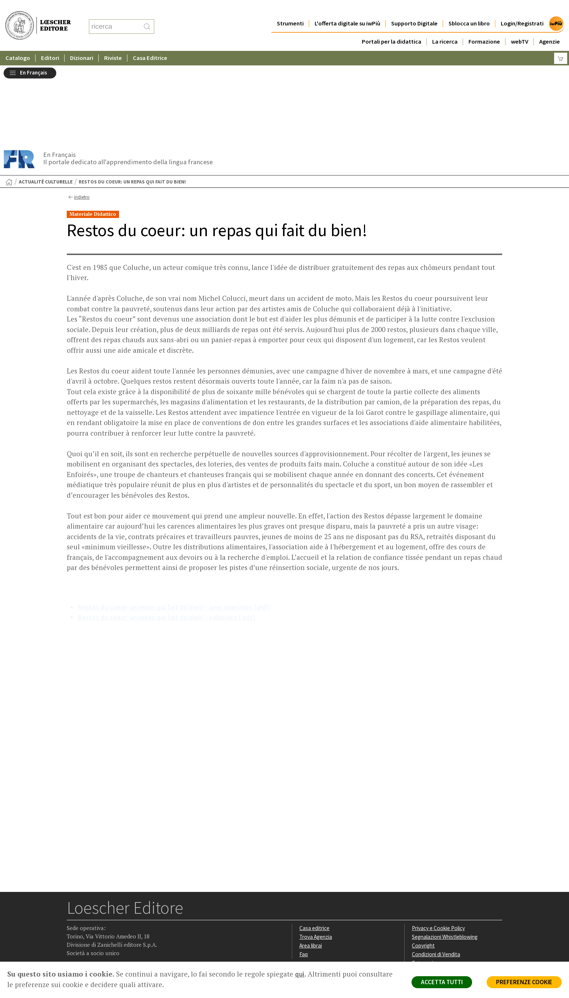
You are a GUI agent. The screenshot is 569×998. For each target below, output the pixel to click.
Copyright (423, 865)
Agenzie (549, 27)
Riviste (113, 43)
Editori (50, 43)
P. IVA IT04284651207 (91, 945)
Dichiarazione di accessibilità (445, 891)
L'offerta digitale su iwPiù (347, 9)
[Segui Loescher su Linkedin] (101, 915)
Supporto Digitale (414, 9)
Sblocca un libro (469, 9)
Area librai (310, 865)
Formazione (484, 27)
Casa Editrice (150, 43)
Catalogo (17, 43)
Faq (303, 874)
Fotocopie (424, 883)
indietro (78, 117)
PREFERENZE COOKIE (524, 982)
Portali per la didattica (391, 27)
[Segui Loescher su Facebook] (73, 915)
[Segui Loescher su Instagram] (87, 915)
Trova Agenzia (315, 856)
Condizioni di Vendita (436, 874)
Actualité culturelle (46, 102)
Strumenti (290, 9)
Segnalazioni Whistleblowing (445, 856)
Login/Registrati (522, 9)
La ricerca (445, 27)
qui (299, 974)
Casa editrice (314, 848)
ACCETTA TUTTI (442, 982)
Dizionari (81, 43)
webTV (519, 27)
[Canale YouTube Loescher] (115, 915)
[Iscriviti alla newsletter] (129, 915)
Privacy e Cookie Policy (438, 848)
